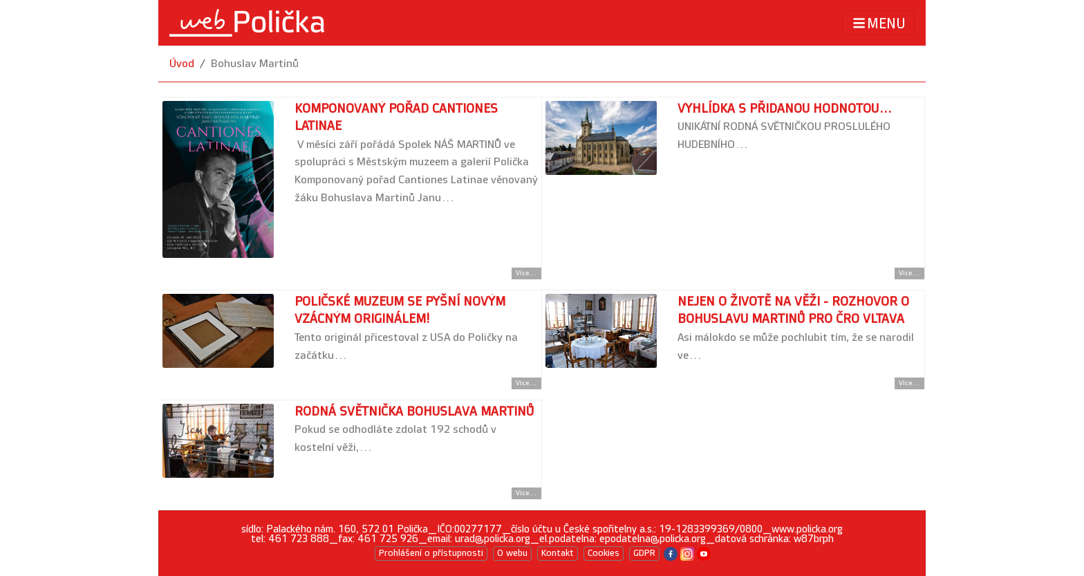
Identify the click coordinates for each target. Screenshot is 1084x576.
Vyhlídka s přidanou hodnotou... (785, 109)
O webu (512, 553)
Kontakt (557, 553)
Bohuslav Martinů (255, 64)
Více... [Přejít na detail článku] (526, 273)
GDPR (644, 553)
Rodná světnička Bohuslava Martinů (414, 412)
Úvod (181, 64)
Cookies (603, 553)
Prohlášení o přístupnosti (431, 553)
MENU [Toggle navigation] (878, 23)
